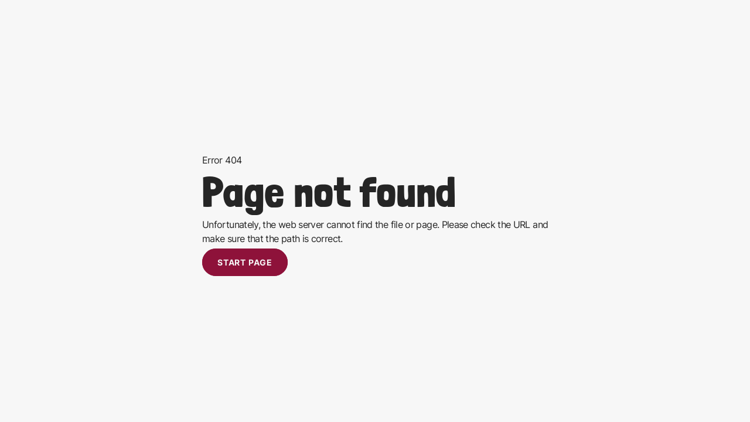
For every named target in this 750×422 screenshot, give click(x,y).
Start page (244, 262)
